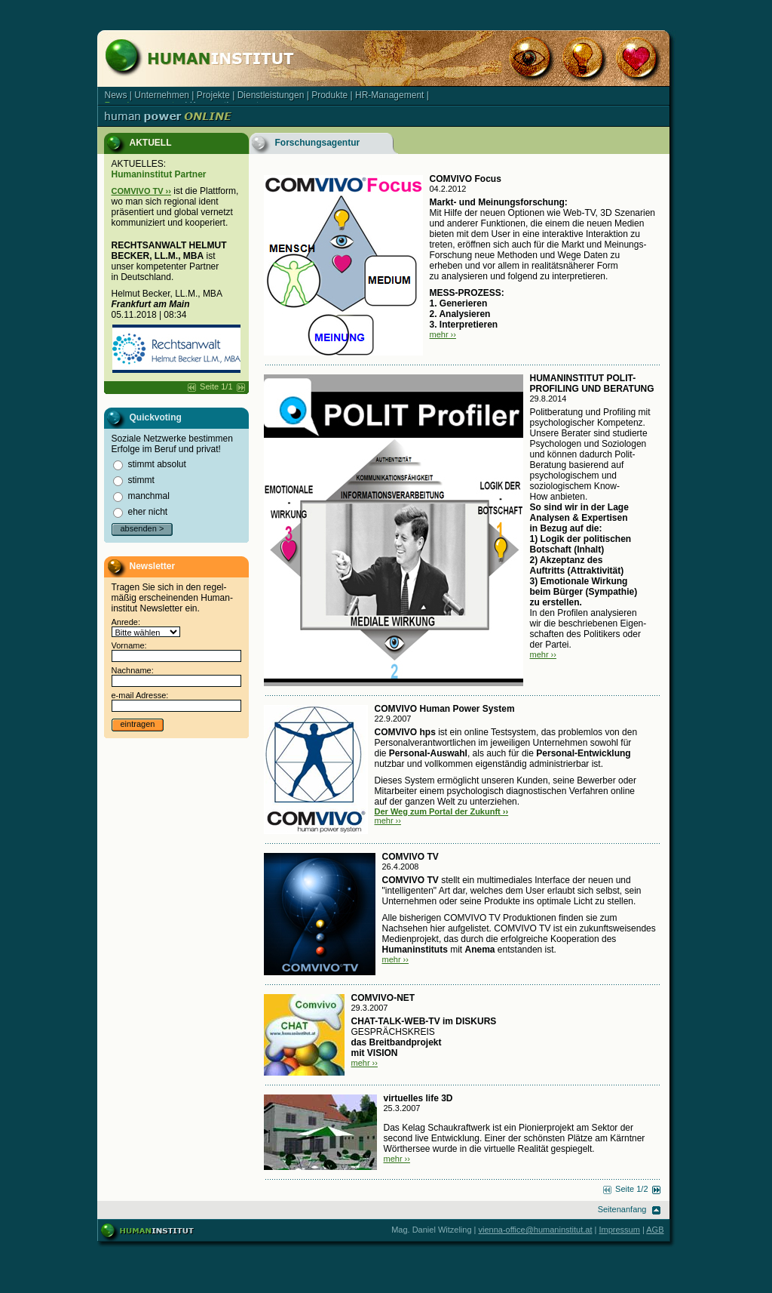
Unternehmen (161, 95)
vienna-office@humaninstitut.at (536, 1229)
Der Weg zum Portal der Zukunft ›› (442, 811)
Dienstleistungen (271, 95)
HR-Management (389, 95)
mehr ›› (443, 334)
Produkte (329, 95)
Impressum (619, 1229)
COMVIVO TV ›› (141, 190)
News (116, 95)
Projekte (213, 95)
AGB (654, 1229)
